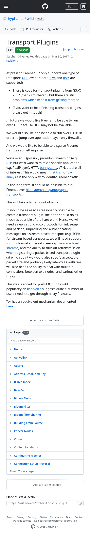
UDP (25, 78)
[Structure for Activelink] (10, 357)
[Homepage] (45, 6)
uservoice (34, 289)
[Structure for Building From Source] (10, 423)
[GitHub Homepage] (33, 526)
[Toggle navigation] (6, 6)
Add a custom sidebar (44, 485)
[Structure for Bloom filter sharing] (10, 414)
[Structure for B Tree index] (10, 382)
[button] (80, 503)
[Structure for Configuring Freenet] (10, 455)
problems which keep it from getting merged (46, 100)
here (9, 306)
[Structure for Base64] (10, 390)
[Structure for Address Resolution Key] (10, 374)
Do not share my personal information (55, 520)
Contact (79, 517)
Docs (69, 517)
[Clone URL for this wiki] (41, 503)
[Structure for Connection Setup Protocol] (10, 463)
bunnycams (48, 167)
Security (32, 517)
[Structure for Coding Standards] (10, 447)
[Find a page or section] (45, 340)
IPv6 (66, 78)
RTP (8, 163)
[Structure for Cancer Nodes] (10, 431)
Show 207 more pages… (23, 471)
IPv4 (52, 78)
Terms (10, 517)
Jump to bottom (73, 49)
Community (56, 517)
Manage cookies (22, 520)
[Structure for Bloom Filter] (10, 406)
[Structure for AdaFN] (10, 365)
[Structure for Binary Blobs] (10, 398)
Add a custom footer (45, 320)
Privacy (21, 517)
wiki (30, 18)
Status (43, 517)
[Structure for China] (10, 439)
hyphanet (16, 18)
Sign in (71, 6)
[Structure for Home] (10, 349)
